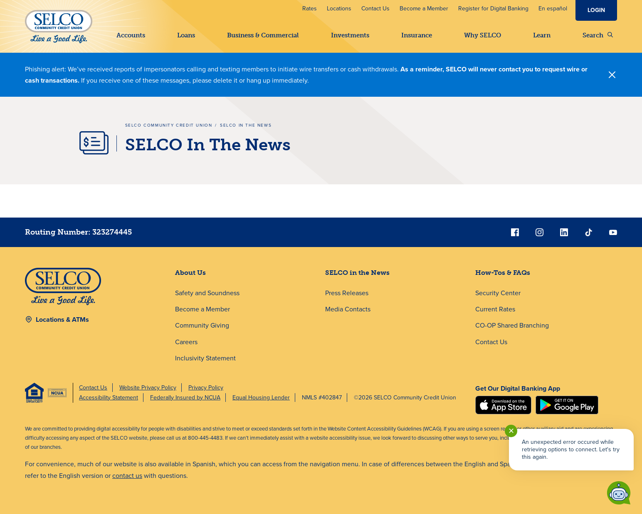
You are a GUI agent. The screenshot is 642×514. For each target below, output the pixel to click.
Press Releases (346, 293)
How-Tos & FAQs (502, 273)
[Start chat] (619, 493)
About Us (190, 273)
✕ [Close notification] (511, 431)
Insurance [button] (416, 35)
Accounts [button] (130, 35)
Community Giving (202, 325)
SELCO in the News (357, 273)
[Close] (612, 75)
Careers (186, 342)
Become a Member (424, 8)
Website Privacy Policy (147, 387)
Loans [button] (186, 35)
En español (552, 8)
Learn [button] (542, 35)
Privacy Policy (205, 387)
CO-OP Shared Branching (512, 325)
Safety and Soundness (207, 293)
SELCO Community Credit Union (168, 125)
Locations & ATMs (62, 319)
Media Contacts (347, 309)
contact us (127, 475)
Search (598, 35)
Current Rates (495, 309)
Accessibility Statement (108, 397)
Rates (309, 8)
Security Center (498, 293)
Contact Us (375, 8)
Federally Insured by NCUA (185, 397)
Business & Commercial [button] (263, 35)
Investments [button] (350, 35)
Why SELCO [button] (482, 35)
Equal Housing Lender (261, 397)
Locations (339, 8)
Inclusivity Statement (205, 358)
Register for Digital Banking (493, 8)
